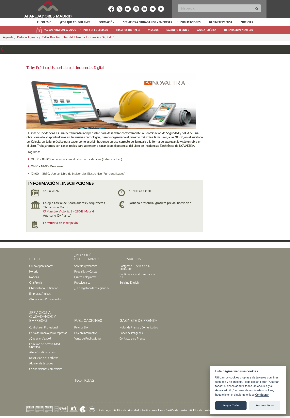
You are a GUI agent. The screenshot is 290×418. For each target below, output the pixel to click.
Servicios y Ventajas (85, 266)
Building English (129, 282)
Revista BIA (81, 327)
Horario (33, 271)
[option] (44, 22)
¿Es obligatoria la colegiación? (91, 288)
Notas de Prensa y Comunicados (139, 327)
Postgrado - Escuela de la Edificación (135, 267)
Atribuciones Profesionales (45, 299)
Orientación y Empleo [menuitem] (238, 30)
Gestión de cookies (176, 410)
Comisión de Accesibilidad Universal (44, 345)
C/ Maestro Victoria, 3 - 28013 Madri (67, 211)
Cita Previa (35, 282)
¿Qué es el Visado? (40, 338)
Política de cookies (152, 410)
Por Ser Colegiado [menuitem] (95, 30)
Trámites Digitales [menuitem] (128, 30)
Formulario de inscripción (60, 223)
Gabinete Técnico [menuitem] (177, 30)
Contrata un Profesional (43, 327)
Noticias (247, 22)
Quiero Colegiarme (85, 277)
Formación (107, 22)
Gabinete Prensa (220, 22)
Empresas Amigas (40, 293)
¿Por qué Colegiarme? (75, 22)
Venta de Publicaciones (88, 338)
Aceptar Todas (230, 405)
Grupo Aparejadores (41, 266)
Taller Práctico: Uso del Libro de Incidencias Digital (77, 37)
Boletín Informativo (86, 333)
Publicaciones (190, 22)
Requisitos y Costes (85, 271)
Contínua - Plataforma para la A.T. (137, 275)
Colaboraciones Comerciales (45, 369)
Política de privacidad (126, 410)
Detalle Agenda (27, 37)
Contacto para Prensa (132, 338)
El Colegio (44, 22)
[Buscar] (219, 8)
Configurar (262, 394)
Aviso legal (105, 410)
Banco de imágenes (131, 333)
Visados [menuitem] (153, 30)
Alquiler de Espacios (41, 363)
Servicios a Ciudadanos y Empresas (147, 22)
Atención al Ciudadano (42, 352)
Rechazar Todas (264, 405)
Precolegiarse (82, 282)
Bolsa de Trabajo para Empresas (48, 333)
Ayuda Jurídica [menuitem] (206, 30)
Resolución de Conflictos (43, 357)
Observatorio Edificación (43, 288)
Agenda (8, 37)
